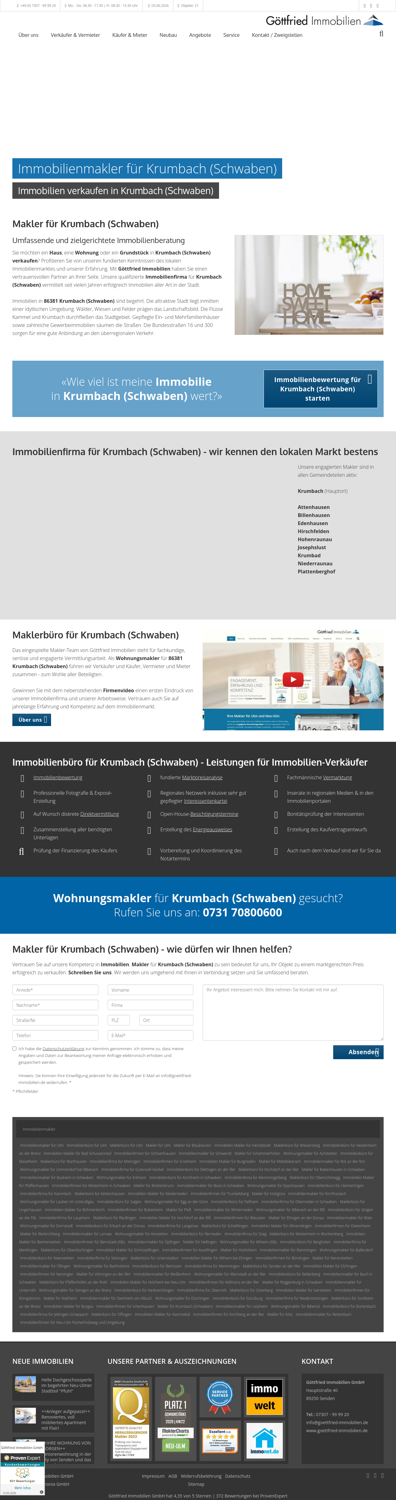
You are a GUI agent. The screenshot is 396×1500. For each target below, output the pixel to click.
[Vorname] (151, 990)
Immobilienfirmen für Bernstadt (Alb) (94, 1242)
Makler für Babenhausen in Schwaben (333, 1169)
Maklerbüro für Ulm (126, 1145)
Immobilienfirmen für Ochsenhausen (145, 1153)
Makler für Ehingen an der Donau (296, 1217)
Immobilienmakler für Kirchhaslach (317, 1193)
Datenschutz (237, 1476)
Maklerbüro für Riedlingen (114, 1217)
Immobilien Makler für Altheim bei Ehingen (217, 1258)
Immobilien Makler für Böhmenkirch (75, 1209)
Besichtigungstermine (214, 814)
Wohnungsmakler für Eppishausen (276, 1185)
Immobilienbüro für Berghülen (305, 1242)
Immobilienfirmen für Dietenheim (343, 1225)
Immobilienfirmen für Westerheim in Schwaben (91, 1185)
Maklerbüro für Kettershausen (100, 1193)
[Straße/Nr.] (55, 1020)
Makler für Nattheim (60, 1298)
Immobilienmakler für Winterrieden (223, 1209)
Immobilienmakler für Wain (349, 1217)
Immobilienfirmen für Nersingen (46, 1274)
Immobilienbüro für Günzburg (238, 1298)
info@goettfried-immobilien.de (337, 1422)
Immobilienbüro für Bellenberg (294, 1274)
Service (231, 35)
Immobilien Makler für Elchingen (330, 1266)
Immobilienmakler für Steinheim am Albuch (116, 1298)
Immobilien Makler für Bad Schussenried (77, 1153)
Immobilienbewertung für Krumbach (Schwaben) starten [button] (317, 388)
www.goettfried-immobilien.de (337, 1430)
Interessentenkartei (205, 801)
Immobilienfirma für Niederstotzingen (297, 1298)
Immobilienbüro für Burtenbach (349, 1306)
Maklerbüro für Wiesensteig (297, 1145)
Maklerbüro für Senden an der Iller (271, 1266)
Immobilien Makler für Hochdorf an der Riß (175, 1217)
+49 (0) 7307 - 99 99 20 (38, 5)
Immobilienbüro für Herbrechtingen (144, 1290)
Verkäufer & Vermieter (75, 35)
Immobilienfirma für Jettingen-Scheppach (54, 1314)
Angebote (200, 35)
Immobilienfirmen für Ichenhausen (125, 1306)
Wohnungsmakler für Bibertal (295, 1306)
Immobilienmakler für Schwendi (205, 1153)
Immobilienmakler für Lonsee (87, 1234)
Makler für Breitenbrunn (154, 1185)
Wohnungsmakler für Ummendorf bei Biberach (59, 1169)
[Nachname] (55, 1005)
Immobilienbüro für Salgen (119, 1201)
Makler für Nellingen (200, 1242)
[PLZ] (119, 1020)
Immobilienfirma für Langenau (173, 1225)
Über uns (29, 35)
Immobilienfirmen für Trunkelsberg (220, 1193)
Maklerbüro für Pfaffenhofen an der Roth (73, 1282)
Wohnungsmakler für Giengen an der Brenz (75, 1290)
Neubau (168, 35)
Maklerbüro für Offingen (111, 1314)
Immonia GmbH (53, 1484)
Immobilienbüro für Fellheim (234, 1201)
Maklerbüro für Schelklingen (224, 1225)
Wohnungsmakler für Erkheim (121, 1177)
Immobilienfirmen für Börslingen (282, 1258)
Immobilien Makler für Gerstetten (303, 1290)
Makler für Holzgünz (268, 1193)
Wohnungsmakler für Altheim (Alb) (248, 1242)
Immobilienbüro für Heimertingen (336, 1185)
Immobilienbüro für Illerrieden (196, 1234)
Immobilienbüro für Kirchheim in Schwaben (185, 1177)
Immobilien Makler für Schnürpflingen (128, 1250)
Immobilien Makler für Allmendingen (281, 1225)
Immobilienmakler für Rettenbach (323, 1314)
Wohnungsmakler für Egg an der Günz (176, 1201)
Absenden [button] (364, 1052)
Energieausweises (212, 829)
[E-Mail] (151, 1035)
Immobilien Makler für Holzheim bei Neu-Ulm (148, 1282)
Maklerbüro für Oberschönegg (315, 1177)
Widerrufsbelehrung (201, 1476)
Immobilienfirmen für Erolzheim (170, 1161)
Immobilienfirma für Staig (246, 1234)
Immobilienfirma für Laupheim (64, 1217)
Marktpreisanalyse (202, 777)
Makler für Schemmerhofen (257, 1153)
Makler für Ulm (158, 1145)
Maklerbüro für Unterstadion (155, 1258)
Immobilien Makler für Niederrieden (158, 1193)
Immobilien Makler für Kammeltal (162, 1314)
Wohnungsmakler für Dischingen (182, 1298)
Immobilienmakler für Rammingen (288, 1250)
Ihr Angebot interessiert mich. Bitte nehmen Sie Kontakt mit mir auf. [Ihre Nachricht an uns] (293, 1013)
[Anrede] (55, 990)
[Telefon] (55, 1035)
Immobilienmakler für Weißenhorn (162, 1274)
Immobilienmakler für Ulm (42, 1145)
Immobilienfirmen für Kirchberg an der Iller (228, 1314)
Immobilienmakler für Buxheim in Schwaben (56, 1177)
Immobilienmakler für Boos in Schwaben (210, 1185)
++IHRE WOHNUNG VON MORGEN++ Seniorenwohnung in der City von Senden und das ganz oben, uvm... (66, 1454)
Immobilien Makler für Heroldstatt (242, 1145)
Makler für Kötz (280, 1314)
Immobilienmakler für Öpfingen (154, 1242)
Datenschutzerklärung (63, 1048)
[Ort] (166, 1020)
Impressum (153, 1476)
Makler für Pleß (178, 1209)
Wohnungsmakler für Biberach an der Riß (290, 1209)
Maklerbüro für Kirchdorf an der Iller (269, 1169)
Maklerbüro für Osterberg (251, 1290)
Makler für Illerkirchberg (40, 1234)
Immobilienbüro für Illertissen (157, 1266)
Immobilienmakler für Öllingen (45, 1266)
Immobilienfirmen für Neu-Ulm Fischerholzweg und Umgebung (72, 1322)
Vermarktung (337, 777)
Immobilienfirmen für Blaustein (240, 1217)
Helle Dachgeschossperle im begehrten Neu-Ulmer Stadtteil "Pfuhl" (66, 1385)
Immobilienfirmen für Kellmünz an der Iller (224, 1282)
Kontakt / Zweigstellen (277, 35)
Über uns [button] (30, 719)
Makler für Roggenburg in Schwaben (292, 1282)
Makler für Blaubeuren (192, 1145)
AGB (173, 1476)
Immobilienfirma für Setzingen (102, 1258)
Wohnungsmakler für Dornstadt (46, 1225)
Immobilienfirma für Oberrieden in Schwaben (299, 1201)
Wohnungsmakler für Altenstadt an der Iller (230, 1274)
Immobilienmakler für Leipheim (242, 1306)
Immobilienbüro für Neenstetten (47, 1258)
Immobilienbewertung (57, 777)
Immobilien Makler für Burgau (68, 1306)
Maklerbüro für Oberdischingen (67, 1250)
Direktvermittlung (99, 814)
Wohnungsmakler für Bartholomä (101, 1266)
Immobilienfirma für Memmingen (212, 1266)
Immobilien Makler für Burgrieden (228, 1161)
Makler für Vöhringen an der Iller (103, 1274)
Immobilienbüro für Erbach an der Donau (110, 1225)
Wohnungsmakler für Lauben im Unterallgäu (57, 1201)
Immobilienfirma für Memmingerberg (255, 1177)
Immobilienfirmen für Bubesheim (135, 1209)
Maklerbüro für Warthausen (64, 1161)
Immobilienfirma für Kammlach (45, 1193)
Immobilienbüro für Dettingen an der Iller (201, 1169)
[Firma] (151, 1005)
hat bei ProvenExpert (198, 1496)
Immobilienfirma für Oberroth (202, 1290)
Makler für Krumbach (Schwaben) (185, 1306)
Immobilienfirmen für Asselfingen (189, 1250)
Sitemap (196, 1484)
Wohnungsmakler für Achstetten (310, 1153)
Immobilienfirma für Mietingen (115, 1161)
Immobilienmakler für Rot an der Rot (334, 1161)
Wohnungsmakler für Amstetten (141, 1234)
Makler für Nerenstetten (332, 1258)
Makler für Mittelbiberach (280, 1161)
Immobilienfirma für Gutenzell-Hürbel (132, 1169)
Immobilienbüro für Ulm (87, 1145)
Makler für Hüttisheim (239, 1250)
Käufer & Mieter (129, 35)
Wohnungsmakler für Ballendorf (346, 1250)
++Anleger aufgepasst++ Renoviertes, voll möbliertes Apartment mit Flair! (65, 1419)
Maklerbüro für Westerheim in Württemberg (306, 1234)
